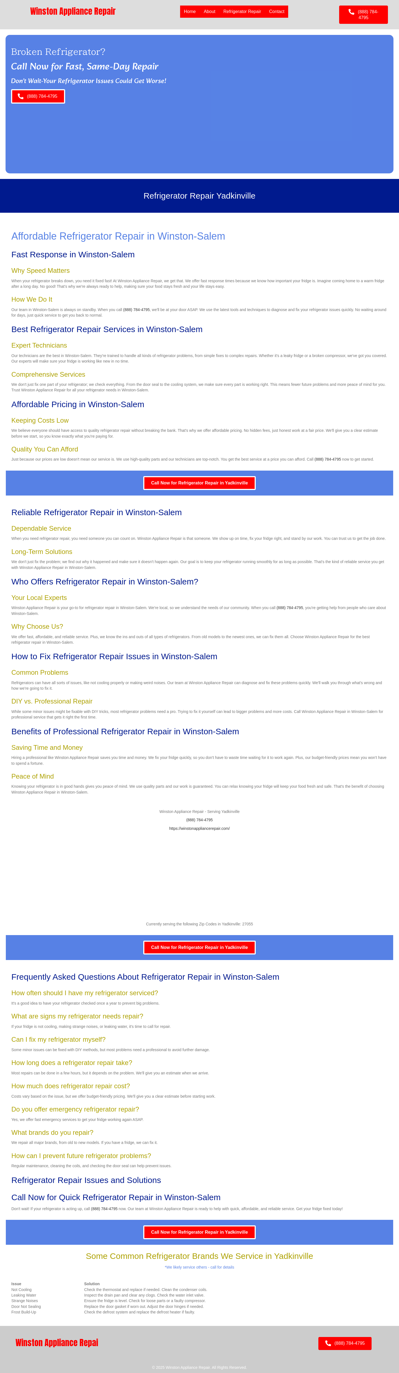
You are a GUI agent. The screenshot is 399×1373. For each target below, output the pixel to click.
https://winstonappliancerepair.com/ (199, 828)
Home (190, 11)
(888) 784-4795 (136, 309)
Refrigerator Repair (242, 11)
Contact (276, 11)
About (209, 11)
